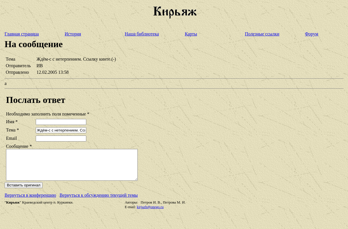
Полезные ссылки (262, 33)
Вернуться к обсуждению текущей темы (98, 201)
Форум (311, 33)
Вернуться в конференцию (30, 201)
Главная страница (22, 33)
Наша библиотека (142, 33)
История (73, 33)
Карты (191, 33)
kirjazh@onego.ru (150, 213)
